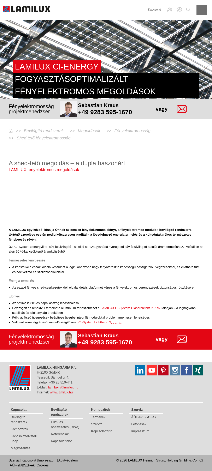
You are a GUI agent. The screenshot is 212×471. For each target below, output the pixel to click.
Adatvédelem (68, 460)
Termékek (98, 417)
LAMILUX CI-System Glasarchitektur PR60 (130, 308)
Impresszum (140, 431)
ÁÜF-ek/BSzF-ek (143, 417)
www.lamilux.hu (61, 392)
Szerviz (96, 424)
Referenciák (60, 434)
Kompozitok (19, 429)
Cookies (43, 465)
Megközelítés (20, 448)
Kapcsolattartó (61, 441)
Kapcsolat (154, 9)
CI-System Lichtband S (100, 322)
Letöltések (138, 424)
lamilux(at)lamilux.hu (63, 387)
